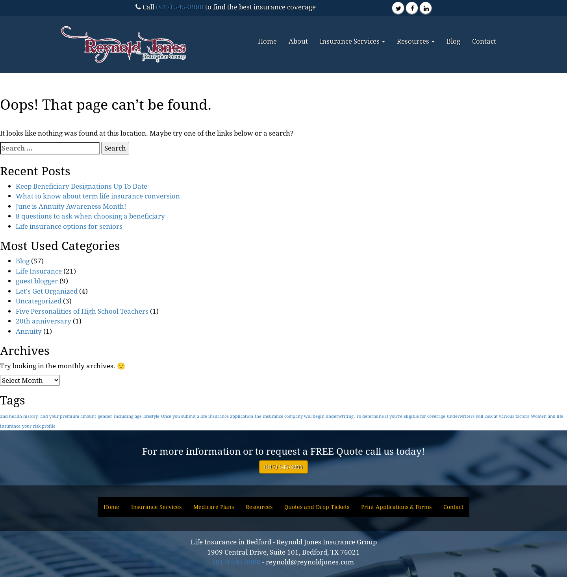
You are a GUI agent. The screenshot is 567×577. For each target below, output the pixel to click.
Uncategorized (38, 300)
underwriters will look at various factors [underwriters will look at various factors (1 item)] (488, 416)
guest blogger (37, 280)
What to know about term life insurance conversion (98, 195)
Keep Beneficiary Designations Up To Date (81, 186)
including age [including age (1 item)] (128, 416)
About (298, 41)
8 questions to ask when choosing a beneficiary (90, 216)
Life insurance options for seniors (69, 226)
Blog (453, 41)
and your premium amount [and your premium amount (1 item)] (68, 416)
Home (267, 41)
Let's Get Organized (47, 291)
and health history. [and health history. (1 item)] (19, 416)
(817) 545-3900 (180, 6)
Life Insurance (39, 271)
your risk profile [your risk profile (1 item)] (39, 426)
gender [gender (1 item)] (105, 416)
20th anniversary (43, 320)
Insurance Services (352, 41)
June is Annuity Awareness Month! (71, 206)
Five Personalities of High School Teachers (82, 311)
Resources (416, 41)
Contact (484, 41)
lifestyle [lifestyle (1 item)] (151, 416)
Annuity (29, 331)
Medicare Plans (213, 507)
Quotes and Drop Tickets (316, 507)
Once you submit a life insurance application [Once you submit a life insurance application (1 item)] (207, 416)
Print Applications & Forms (396, 507)
